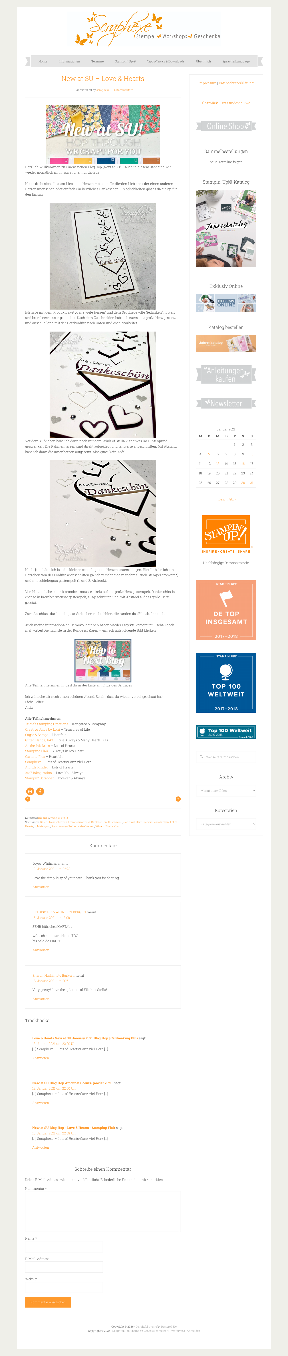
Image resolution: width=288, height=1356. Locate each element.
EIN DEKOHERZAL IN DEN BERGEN (59, 912)
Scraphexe (144, 29)
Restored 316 (169, 1326)
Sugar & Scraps (36, 734)
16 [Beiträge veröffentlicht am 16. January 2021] (243, 463)
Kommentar (36, 1188)
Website (31, 1279)
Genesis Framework (156, 1330)
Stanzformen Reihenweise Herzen (72, 826)
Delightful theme (146, 1326)
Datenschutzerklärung (236, 83)
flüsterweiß (115, 822)
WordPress (178, 1330)
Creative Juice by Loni (42, 729)
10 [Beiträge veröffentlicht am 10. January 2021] (251, 454)
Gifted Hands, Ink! (39, 740)
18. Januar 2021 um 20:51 (51, 980)
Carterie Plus (35, 756)
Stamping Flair (37, 751)
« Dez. (220, 499)
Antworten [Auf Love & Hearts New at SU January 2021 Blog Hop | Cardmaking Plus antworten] (40, 1058)
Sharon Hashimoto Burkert (53, 975)
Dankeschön (99, 822)
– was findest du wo (226, 103)
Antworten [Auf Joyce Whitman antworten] (40, 886)
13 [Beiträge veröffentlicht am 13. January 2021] (217, 463)
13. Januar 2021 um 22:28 (51, 868)
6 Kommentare (123, 90)
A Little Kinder (36, 767)
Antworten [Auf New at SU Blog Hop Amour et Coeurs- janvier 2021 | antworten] (40, 1102)
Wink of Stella (59, 817)
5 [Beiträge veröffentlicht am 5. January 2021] (209, 454)
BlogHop (43, 817)
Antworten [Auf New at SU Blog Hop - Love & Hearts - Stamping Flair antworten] (40, 1147)
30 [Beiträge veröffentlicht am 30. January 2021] (243, 482)
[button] (30, 791)
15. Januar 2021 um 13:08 (51, 917)
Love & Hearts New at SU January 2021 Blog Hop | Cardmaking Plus (85, 1038)
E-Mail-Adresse (38, 1258)
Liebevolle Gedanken (156, 822)
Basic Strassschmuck (53, 822)
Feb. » (232, 499)
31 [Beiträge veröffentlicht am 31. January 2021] (251, 482)
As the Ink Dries (37, 745)
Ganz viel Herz (132, 822)
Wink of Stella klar (107, 826)
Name (31, 1238)
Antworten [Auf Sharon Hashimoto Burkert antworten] (40, 998)
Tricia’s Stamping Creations (46, 724)
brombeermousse (79, 822)
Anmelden (193, 1330)
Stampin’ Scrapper (39, 778)
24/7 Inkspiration (38, 772)
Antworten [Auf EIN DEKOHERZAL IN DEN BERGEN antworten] (40, 950)
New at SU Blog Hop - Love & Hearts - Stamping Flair (74, 1127)
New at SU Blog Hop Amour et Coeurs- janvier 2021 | (73, 1083)
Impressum (207, 83)
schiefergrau (42, 826)
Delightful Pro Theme (125, 1330)
